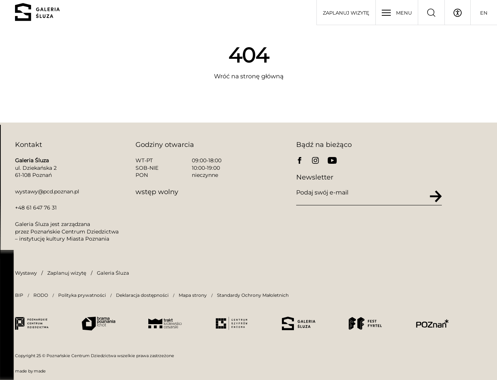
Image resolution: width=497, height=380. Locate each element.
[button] (15, 365)
